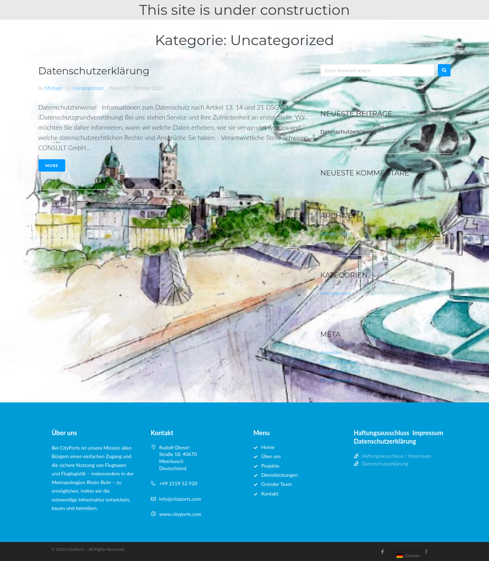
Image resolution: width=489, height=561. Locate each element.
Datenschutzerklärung (94, 71)
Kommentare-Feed (340, 371)
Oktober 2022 (335, 233)
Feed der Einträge (339, 362)
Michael (53, 88)
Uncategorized (88, 88)
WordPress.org (336, 380)
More (52, 165)
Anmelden (331, 352)
